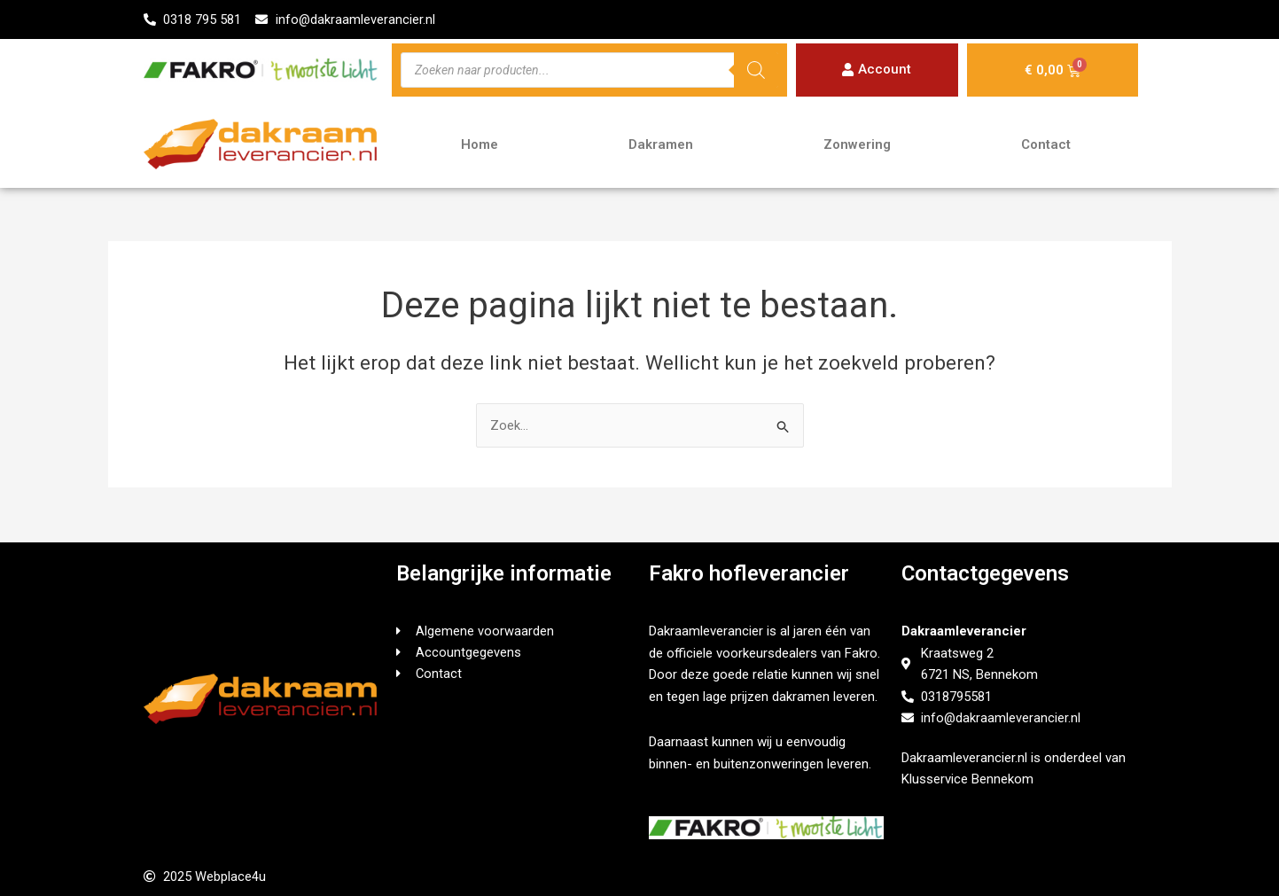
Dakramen (660, 145)
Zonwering (857, 145)
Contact (1046, 145)
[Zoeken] (756, 71)
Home (479, 145)
